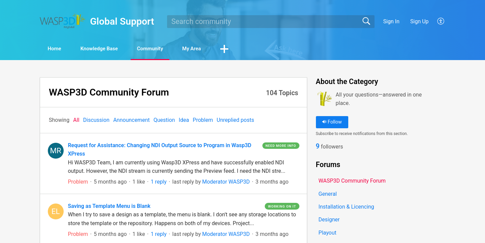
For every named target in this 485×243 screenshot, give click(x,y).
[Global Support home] (63, 21)
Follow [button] (332, 123)
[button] (441, 21)
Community (167, 49)
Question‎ (164, 120)
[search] (271, 21)
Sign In (391, 21)
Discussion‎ (96, 120)
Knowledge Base (110, 49)
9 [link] (318, 147)
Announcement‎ (131, 120)
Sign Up (419, 21)
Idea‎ (184, 120)
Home (59, 49)
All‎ (76, 120)
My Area (215, 49)
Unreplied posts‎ (235, 120)
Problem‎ (203, 120)
